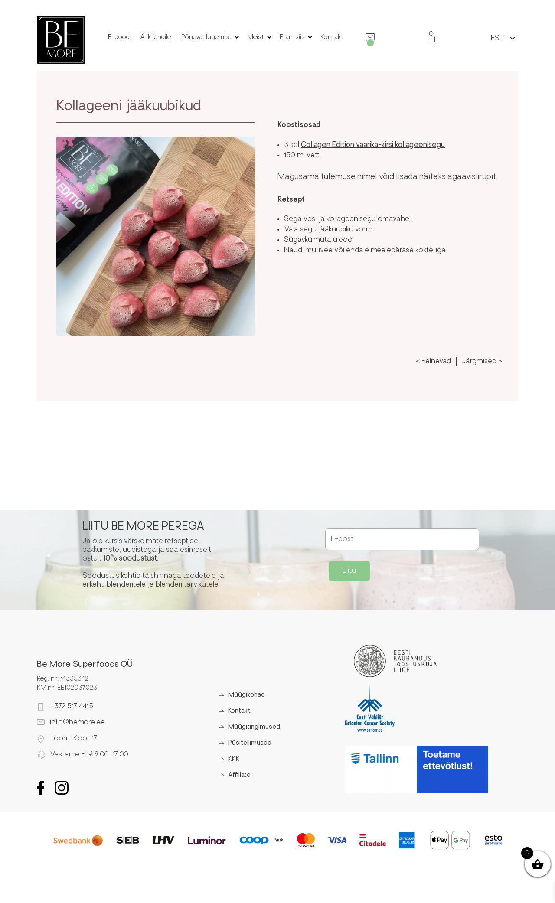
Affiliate (239, 775)
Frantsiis (292, 37)
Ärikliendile (155, 37)
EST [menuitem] (497, 38)
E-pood (119, 37)
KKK (234, 759)
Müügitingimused (254, 727)
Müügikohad (246, 695)
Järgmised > (482, 361)
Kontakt (331, 37)
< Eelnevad (433, 361)
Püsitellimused (249, 743)
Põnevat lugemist (206, 37)
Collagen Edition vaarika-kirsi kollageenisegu (373, 145)
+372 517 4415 (71, 706)
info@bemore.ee (77, 722)
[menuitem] (497, 38)
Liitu (349, 570)
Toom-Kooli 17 (73, 738)
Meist (255, 37)
